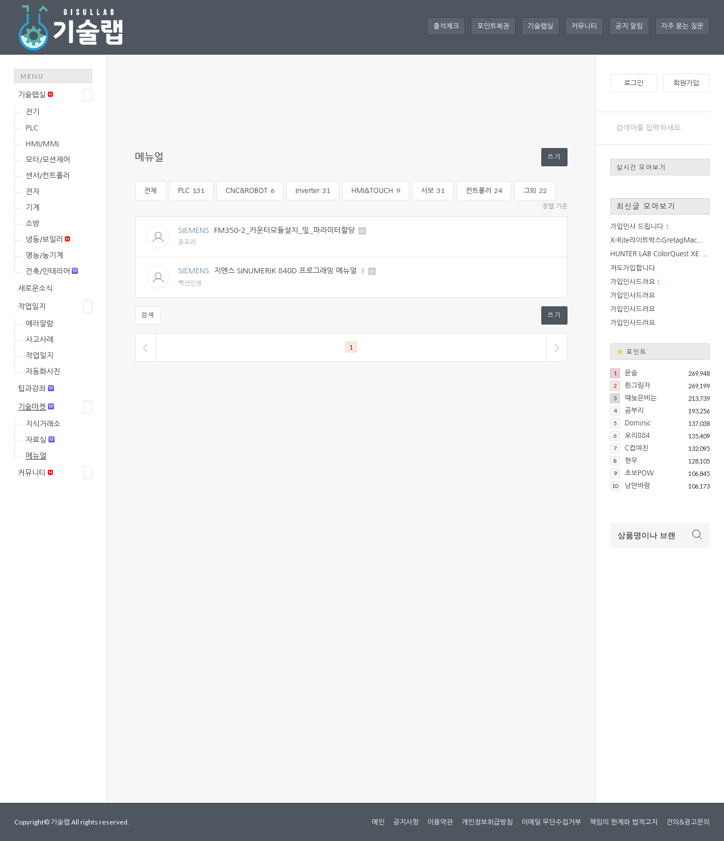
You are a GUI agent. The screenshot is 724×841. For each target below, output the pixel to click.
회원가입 (686, 83)
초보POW (638, 473)
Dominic (637, 423)
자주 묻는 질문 (682, 26)
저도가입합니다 (632, 268)
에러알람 (40, 323)
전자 (32, 191)
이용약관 (440, 822)
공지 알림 (629, 26)
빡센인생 (189, 283)
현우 (630, 460)
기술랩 (60, 822)
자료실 (40, 440)
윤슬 (630, 373)
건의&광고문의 (688, 822)
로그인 (633, 83)
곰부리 (634, 410)
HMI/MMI (42, 143)
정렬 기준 (554, 206)
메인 (378, 822)
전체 (150, 190)
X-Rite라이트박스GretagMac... (657, 240)
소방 (32, 223)
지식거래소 (43, 424)
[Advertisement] (59, 667)
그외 (535, 190)
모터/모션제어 (48, 159)
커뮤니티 (584, 26)
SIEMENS (193, 230)
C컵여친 (636, 448)
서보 (433, 190)
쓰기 (554, 157)
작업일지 (32, 306)
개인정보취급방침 (487, 822)
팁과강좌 (36, 388)
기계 (32, 207)
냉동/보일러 (48, 239)
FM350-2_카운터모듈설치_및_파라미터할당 (284, 230)
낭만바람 (637, 485)
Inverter (312, 190)
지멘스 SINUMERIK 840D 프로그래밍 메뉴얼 (285, 270)
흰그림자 (637, 385)
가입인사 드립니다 (637, 226)
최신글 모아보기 (646, 206)
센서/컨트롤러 (48, 175)
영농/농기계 (44, 255)
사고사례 (40, 339)
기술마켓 (36, 407)
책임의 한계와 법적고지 (624, 822)
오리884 (636, 435)
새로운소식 (35, 288)
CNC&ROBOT (249, 190)
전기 (32, 112)
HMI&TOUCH (375, 190)
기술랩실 (540, 26)
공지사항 (406, 822)
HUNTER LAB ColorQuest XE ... (658, 254)
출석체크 (446, 26)
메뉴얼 (36, 456)
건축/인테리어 (52, 271)
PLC (32, 128)
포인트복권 (493, 26)
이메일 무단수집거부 (551, 822)
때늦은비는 (640, 398)
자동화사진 (43, 371)
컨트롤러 (484, 190)
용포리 (187, 242)
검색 (148, 315)
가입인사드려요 (632, 281)
